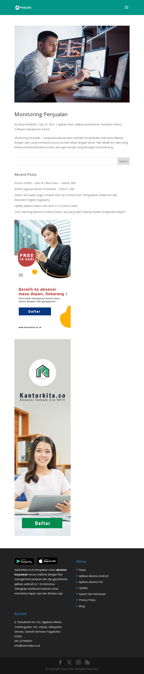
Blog (82, 606)
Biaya (82, 570)
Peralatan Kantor (111, 124)
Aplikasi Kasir (66, 124)
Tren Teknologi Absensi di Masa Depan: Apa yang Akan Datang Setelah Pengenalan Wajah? (69, 212)
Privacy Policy (87, 600)
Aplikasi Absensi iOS (91, 582)
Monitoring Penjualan (41, 114)
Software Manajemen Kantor (32, 129)
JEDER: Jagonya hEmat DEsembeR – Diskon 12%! (44, 189)
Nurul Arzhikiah (27, 124)
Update (83, 588)
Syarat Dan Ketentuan (92, 594)
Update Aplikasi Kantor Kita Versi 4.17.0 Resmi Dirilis (45, 206)
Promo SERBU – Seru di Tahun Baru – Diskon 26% (45, 183)
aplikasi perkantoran (87, 124)
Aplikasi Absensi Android (93, 576)
